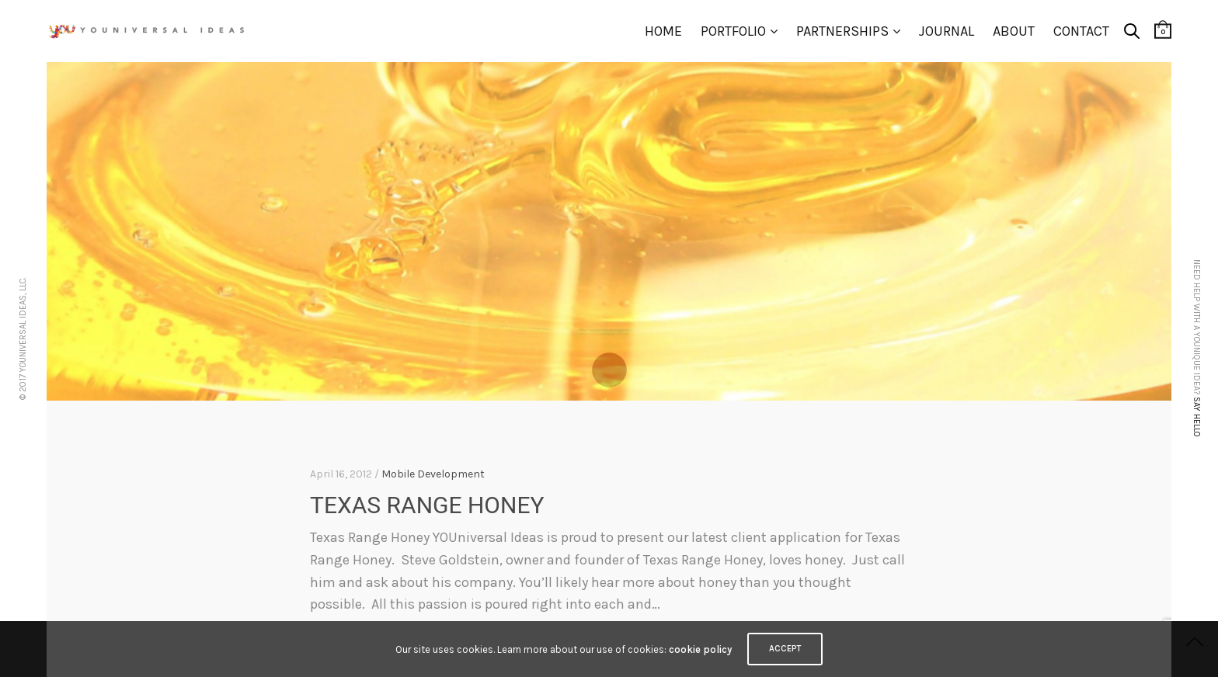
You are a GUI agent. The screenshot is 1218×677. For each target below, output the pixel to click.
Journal (946, 31)
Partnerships (842, 31)
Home (663, 31)
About (1014, 31)
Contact (1081, 31)
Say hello (1197, 416)
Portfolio (733, 31)
